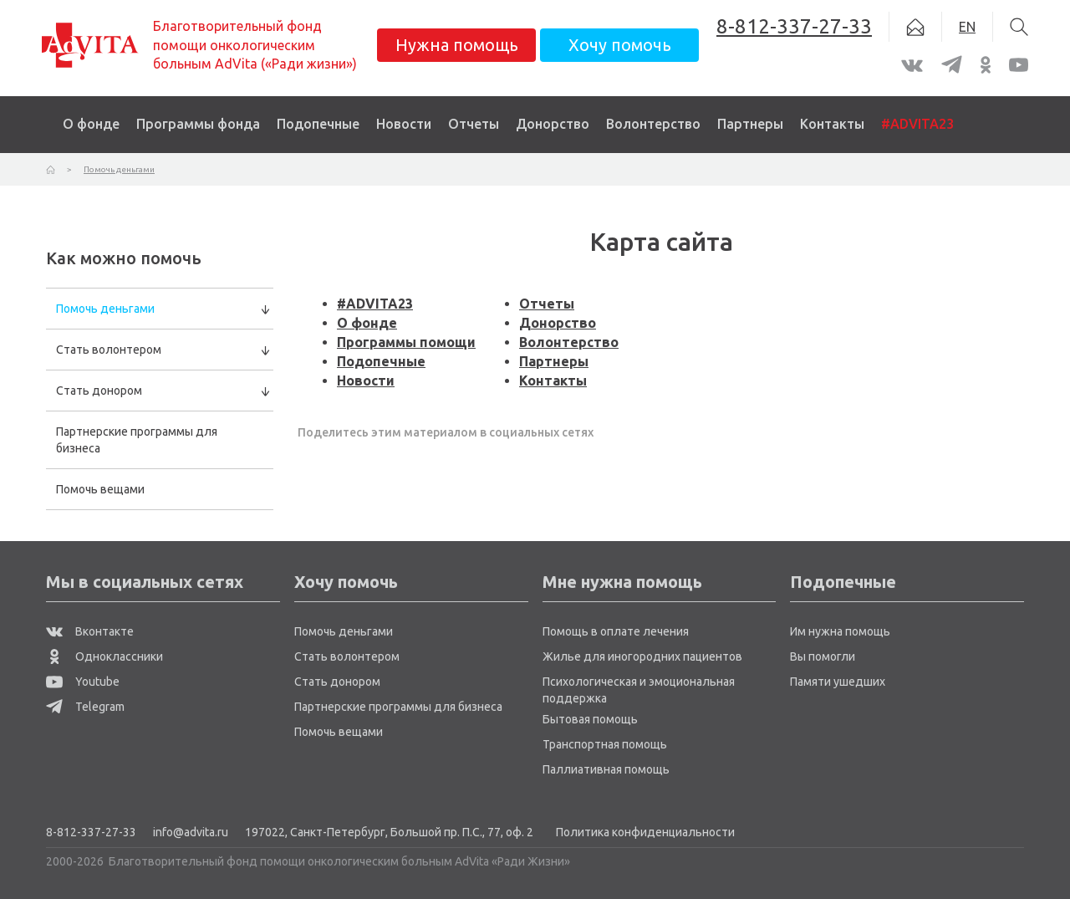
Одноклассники (104, 656)
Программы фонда (198, 123)
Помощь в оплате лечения (616, 631)
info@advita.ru (190, 832)
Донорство (552, 123)
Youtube (83, 681)
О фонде (91, 123)
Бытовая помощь (590, 719)
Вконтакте (90, 631)
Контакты (832, 123)
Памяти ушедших (837, 681)
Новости (403, 123)
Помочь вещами (100, 489)
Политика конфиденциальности (645, 832)
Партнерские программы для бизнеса (136, 440)
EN (967, 26)
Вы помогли (822, 656)
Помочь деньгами (105, 308)
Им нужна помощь (840, 631)
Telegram (85, 706)
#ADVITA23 (917, 123)
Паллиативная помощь (606, 769)
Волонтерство (653, 123)
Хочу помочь (619, 44)
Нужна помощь (456, 44)
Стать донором (99, 390)
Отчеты (473, 123)
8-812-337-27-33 (91, 832)
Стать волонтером (108, 349)
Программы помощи (406, 342)
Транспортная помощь (605, 744)
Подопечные (318, 123)
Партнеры (750, 123)
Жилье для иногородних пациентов (642, 656)
